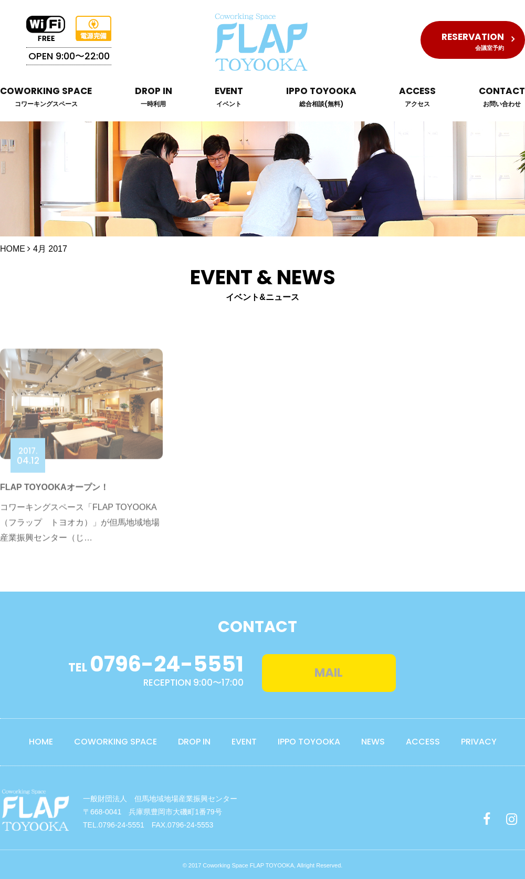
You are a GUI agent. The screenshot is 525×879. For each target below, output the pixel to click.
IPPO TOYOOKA (321, 97)
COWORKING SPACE (46, 97)
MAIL (351, 669)
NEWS (373, 739)
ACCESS (417, 97)
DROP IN (153, 97)
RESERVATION (473, 41)
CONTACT (502, 97)
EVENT (229, 97)
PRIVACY (479, 739)
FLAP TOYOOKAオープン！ (54, 508)
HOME (12, 248)
